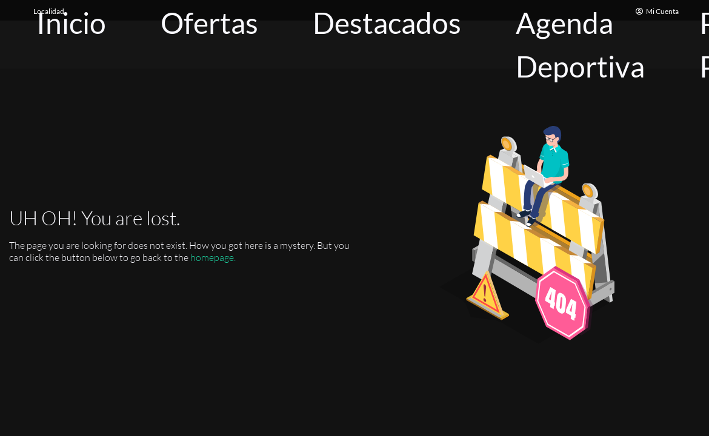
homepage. (213, 257)
